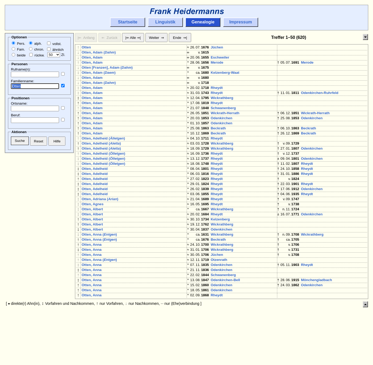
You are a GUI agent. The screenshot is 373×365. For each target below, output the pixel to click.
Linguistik (165, 22)
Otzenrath (219, 304)
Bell (236, 329)
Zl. (56, 55)
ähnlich (55, 50)
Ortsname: (19, 103)
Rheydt (217, 96)
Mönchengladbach (316, 329)
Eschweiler (220, 59)
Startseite (127, 22)
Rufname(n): (21, 69)
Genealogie (202, 22)
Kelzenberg (220, 78)
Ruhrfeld (331, 102)
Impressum (240, 22)
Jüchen (217, 47)
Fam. (18, 49)
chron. (36, 49)
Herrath (233, 127)
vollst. (54, 44)
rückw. (36, 55)
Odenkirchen (311, 102)
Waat (235, 78)
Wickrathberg (222, 108)
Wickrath (218, 127)
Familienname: (22, 81)
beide (19, 55)
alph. (35, 44)
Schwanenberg (223, 121)
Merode (217, 66)
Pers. (18, 44)
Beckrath (218, 145)
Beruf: (15, 115)
